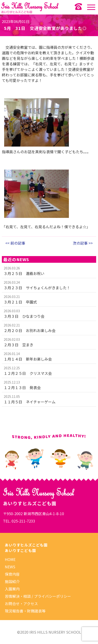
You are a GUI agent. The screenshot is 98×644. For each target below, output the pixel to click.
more (49, 271)
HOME (10, 559)
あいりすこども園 (20, 550)
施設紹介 (12, 581)
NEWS (10, 566)
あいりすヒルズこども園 (26, 545)
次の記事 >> (83, 243)
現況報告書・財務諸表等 (25, 611)
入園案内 (12, 589)
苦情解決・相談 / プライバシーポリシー (38, 596)
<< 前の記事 (15, 243)
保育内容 (12, 574)
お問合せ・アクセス (21, 603)
